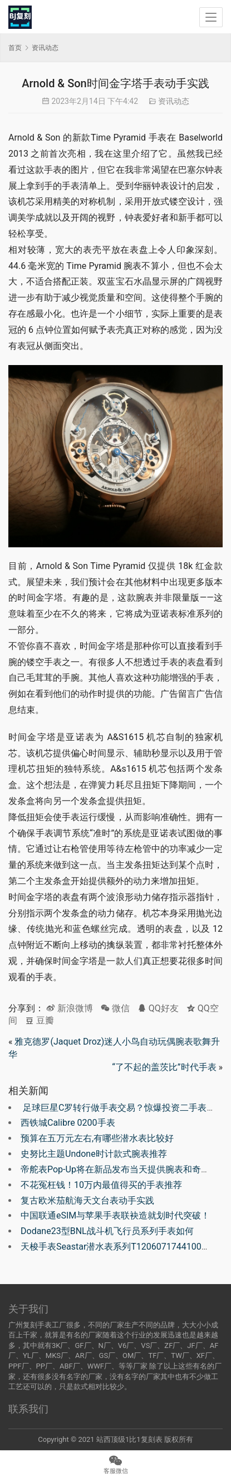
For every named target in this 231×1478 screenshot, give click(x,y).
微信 (115, 1008)
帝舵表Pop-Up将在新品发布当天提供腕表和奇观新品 (124, 1169)
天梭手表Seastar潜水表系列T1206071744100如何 (120, 1246)
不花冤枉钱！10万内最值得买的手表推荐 (101, 1185)
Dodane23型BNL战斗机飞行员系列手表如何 (107, 1231)
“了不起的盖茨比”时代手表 (164, 1067)
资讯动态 (173, 101)
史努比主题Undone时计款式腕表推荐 (94, 1154)
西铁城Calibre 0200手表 (68, 1122)
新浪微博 (69, 1008)
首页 (15, 48)
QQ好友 (158, 1008)
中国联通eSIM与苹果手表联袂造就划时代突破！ (115, 1215)
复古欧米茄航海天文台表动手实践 (87, 1200)
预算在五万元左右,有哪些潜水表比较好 (97, 1138)
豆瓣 (39, 1020)
